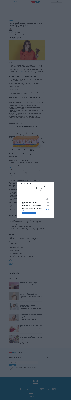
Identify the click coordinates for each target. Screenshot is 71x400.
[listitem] (35, 196)
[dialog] (35, 200)
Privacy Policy (41, 216)
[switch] (47, 199)
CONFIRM (28, 212)
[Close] (52, 184)
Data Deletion (30, 216)
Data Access (35, 216)
